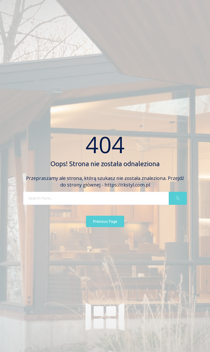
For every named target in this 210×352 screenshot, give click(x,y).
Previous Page (105, 221)
